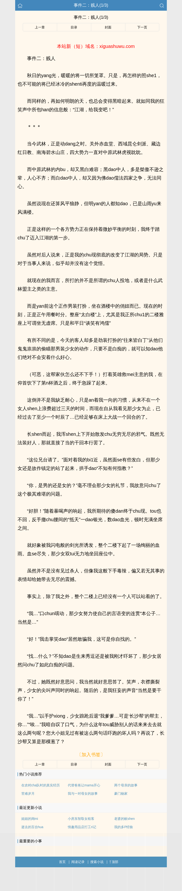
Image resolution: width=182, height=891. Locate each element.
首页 (62, 862)
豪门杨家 (120, 793)
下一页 (142, 27)
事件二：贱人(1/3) (91, 5)
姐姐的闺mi (29, 819)
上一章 (40, 27)
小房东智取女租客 (81, 819)
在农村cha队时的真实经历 (40, 785)
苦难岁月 (28, 793)
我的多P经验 (123, 827)
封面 (108, 27)
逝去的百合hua (32, 827)
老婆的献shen (124, 819)
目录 (74, 27)
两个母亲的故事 (125, 785)
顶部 (113, 862)
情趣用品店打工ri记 (82, 827)
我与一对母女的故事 (83, 793)
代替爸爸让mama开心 (84, 785)
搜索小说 (97, 862)
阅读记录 (78, 862)
